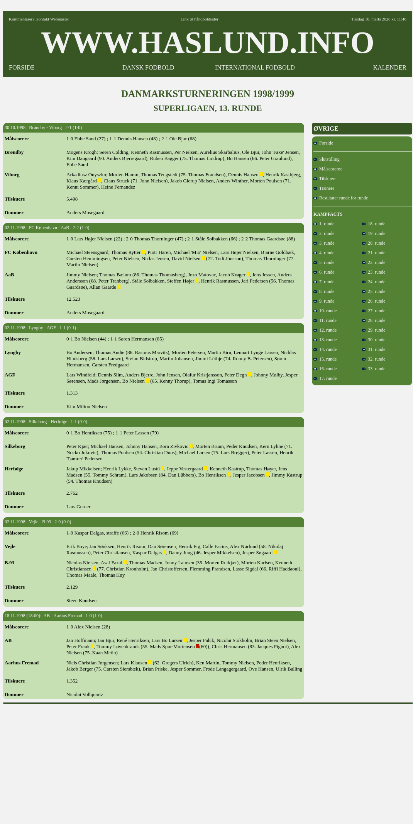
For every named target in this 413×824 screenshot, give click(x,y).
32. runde (373, 359)
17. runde (325, 378)
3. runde (323, 243)
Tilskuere (325, 178)
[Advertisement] (208, 761)
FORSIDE (22, 67)
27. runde (373, 310)
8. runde (323, 291)
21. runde (373, 252)
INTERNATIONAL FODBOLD (255, 67)
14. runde (325, 349)
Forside (323, 143)
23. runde (373, 272)
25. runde (373, 291)
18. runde (373, 223)
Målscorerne (327, 169)
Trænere (323, 188)
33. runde (373, 368)
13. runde (325, 339)
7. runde (323, 281)
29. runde (373, 330)
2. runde (323, 233)
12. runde (325, 330)
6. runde (323, 272)
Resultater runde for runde (340, 198)
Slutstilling (326, 159)
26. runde (373, 301)
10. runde (325, 310)
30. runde (373, 339)
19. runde (373, 233)
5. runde (323, 262)
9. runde (323, 301)
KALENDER (389, 67)
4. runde (323, 252)
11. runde (325, 320)
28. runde (373, 320)
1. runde (323, 223)
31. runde (373, 349)
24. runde (373, 281)
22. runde (373, 262)
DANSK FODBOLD (148, 67)
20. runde (373, 243)
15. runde (325, 359)
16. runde (325, 368)
